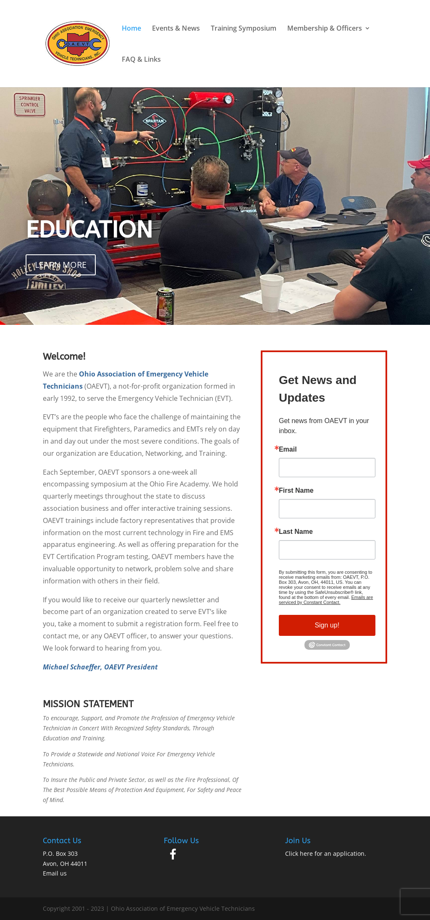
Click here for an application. (325, 853)
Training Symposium (243, 29)
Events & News (176, 29)
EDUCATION (89, 230)
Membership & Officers (324, 29)
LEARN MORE (61, 264)
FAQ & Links (141, 60)
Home (131, 29)
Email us (55, 873)
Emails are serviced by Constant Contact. (326, 600)
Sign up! (327, 625)
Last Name (296, 531)
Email (288, 449)
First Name (296, 490)
